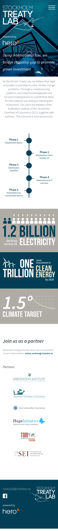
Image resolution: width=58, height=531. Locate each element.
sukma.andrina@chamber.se (39, 353)
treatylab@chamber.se (17, 489)
